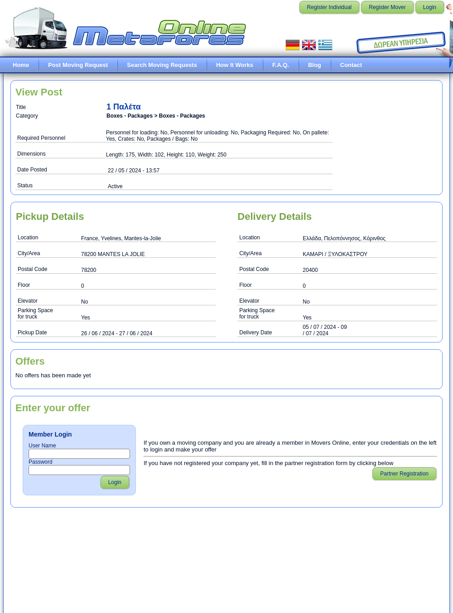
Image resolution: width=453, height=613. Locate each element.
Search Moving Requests (162, 65)
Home (21, 65)
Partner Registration (404, 473)
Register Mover (387, 7)
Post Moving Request (78, 65)
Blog (314, 65)
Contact (351, 65)
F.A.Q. (280, 65)
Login (429, 7)
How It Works (234, 65)
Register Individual (329, 7)
